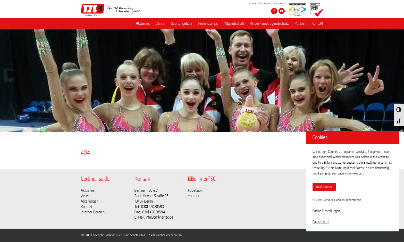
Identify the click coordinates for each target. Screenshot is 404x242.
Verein (160, 23)
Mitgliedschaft (234, 23)
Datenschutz (264, 3)
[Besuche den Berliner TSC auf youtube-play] (282, 11)
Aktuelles (143, 23)
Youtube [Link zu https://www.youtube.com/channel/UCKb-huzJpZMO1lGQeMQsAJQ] (194, 196)
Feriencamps (208, 23)
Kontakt (317, 23)
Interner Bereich (93, 212)
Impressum (279, 3)
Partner (300, 23)
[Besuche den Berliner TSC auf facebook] (274, 11)
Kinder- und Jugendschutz (269, 23)
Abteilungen (89, 201)
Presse (252, 3)
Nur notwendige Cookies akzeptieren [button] (337, 200)
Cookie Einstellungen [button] (326, 211)
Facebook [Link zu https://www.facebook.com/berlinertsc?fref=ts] (195, 190)
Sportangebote (181, 23)
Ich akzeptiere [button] (324, 187)
